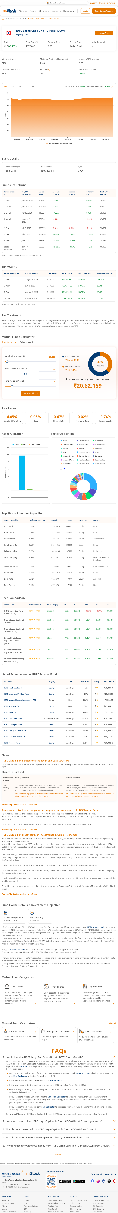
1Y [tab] (20, 86)
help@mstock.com (21, 1187)
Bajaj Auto (8, 579)
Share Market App (55, 1200)
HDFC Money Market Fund (15, 730)
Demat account (82, 1073)
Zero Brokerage (20, 1076)
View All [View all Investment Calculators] (112, 1023)
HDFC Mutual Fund (95, 927)
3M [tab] (5, 86)
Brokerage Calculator (101, 1200)
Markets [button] (55, 11)
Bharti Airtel (9, 538)
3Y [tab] (26, 86)
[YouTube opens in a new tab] (114, 1181)
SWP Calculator (99, 1209)
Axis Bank (8, 572)
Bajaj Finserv (9, 585)
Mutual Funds (13, 18)
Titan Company (10, 557)
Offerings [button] (43, 11)
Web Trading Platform (56, 1203)
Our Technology (8, 1203)
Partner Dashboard (55, 1212)
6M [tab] (13, 86)
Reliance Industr (11, 551)
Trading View (53, 1206)
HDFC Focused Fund (12, 743)
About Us (23, 11)
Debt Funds (17, 986)
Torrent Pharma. (11, 566)
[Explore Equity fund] (113, 1004)
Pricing (33, 11)
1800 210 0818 (7, 1187)
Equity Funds (96, 986)
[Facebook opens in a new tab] (92, 1181)
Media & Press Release (10, 1212)
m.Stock (23, 1066)
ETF (25, 1209)
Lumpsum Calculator (57, 1097)
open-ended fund (17, 949)
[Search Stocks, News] (67, 3)
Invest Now (104, 33)
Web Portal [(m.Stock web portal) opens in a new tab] (52, 1209)
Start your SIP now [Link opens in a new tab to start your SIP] (30, 393)
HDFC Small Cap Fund (13, 688)
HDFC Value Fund (11, 712)
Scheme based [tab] (26, 342)
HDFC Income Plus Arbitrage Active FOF (20, 700)
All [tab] (33, 86)
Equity (51, 688)
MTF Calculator (99, 1203)
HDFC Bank (9, 532)
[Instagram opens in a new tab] (98, 1181)
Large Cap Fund (21, 34)
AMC (24, 18)
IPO (25, 1203)
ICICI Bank (8, 526)
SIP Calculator (49, 1107)
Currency (27, 1212)
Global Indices (75, 1209)
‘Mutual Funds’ (56, 1080)
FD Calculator (98, 1212)
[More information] (49, 69)
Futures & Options (31, 1206)
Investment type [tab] (9, 342)
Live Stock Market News (79, 1200)
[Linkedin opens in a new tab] (103, 1181)
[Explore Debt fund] (35, 1004)
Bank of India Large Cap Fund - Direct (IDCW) (12, 641)
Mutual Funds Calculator (18, 337)
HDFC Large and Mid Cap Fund (16, 694)
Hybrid (51, 706)
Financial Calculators (101, 1196)
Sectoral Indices (76, 1206)
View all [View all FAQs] (59, 1154)
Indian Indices (75, 1203)
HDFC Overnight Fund (13, 724)
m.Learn (93, 3)
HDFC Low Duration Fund (14, 737)
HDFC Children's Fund (13, 718)
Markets (73, 1196)
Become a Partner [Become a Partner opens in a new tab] (107, 3)
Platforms (67, 11)
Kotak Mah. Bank (11, 545)
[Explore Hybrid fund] (74, 1004)
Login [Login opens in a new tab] (85, 11)
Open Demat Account (103, 11)
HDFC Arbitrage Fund (12, 706)
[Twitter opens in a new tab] (109, 1181)
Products (27, 1196)
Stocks (26, 1200)
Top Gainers (74, 1212)
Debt (51, 724)
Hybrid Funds (57, 986)
